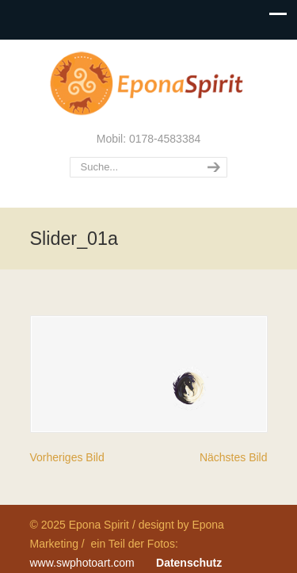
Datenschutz (189, 562)
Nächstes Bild (234, 457)
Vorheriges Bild (67, 457)
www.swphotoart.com (82, 562)
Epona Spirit (149, 84)
